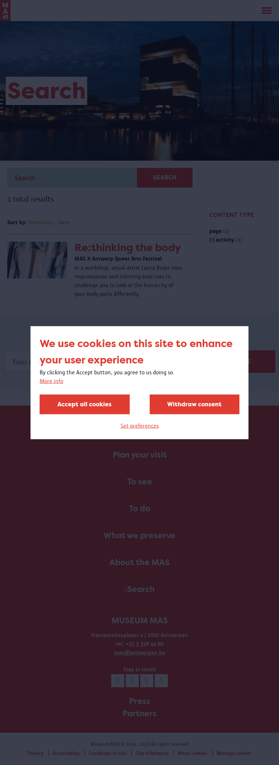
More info (51, 381)
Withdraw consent (194, 403)
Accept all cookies (84, 403)
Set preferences (140, 425)
